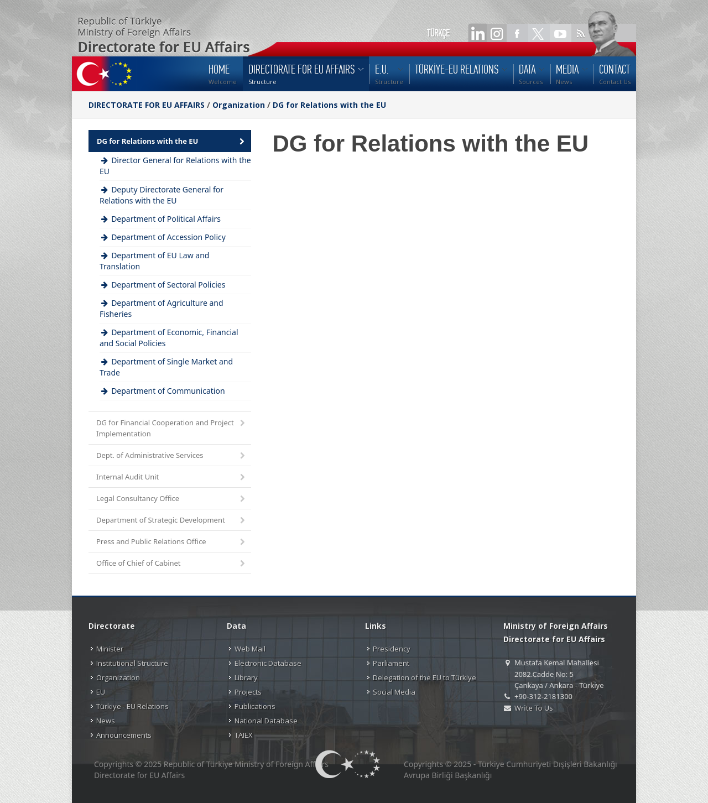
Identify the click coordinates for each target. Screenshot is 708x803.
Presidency (391, 649)
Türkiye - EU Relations (132, 706)
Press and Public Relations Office (171, 542)
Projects (248, 692)
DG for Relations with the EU (329, 105)
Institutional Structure (132, 663)
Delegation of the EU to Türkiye (424, 677)
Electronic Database (268, 663)
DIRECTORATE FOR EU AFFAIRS (147, 105)
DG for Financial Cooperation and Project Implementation (171, 428)
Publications (255, 706)
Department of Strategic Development (171, 520)
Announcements (124, 735)
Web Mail (250, 649)
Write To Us (533, 708)
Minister (109, 649)
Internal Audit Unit (171, 477)
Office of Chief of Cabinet (171, 564)
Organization (238, 105)
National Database (266, 721)
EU (100, 692)
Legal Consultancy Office (171, 499)
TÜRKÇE (438, 33)
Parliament (391, 663)
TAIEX (244, 735)
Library (246, 677)
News (105, 721)
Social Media (394, 692)
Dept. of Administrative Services (171, 456)
